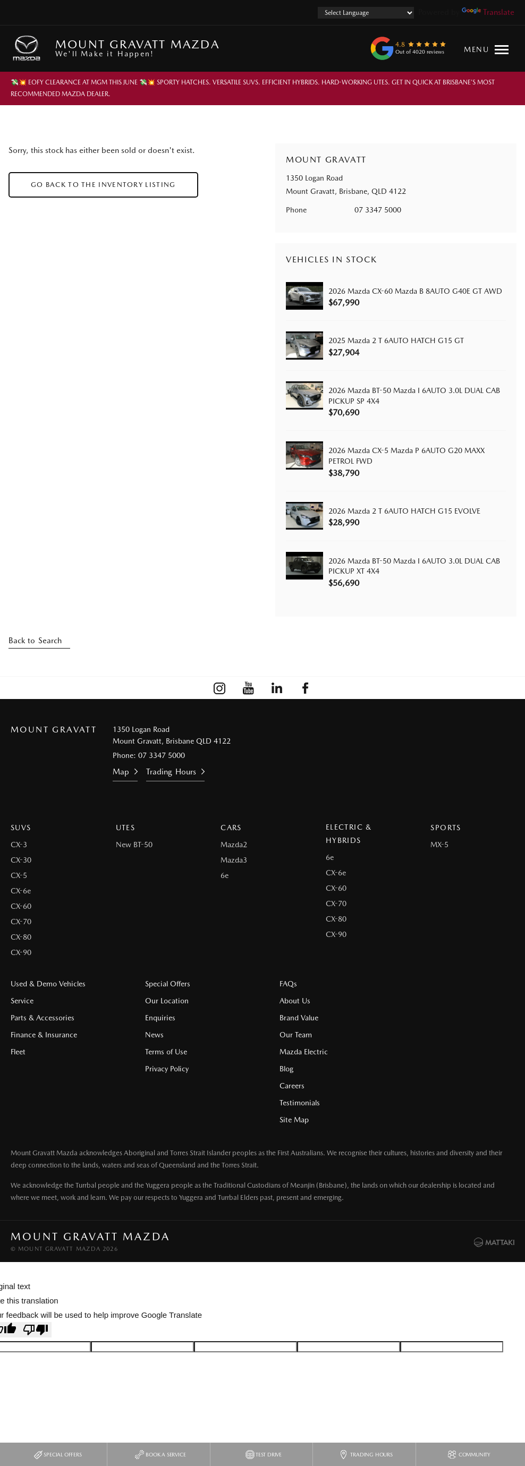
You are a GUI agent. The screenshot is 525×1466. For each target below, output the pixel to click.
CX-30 (21, 860)
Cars (231, 827)
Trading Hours (171, 772)
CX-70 (21, 921)
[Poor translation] (36, 1279)
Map (121, 772)
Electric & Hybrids (349, 834)
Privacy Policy (163, 1068)
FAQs (282, 983)
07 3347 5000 (377, 210)
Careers (416, 1000)
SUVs (21, 827)
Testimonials (424, 1017)
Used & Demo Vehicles (48, 983)
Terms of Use (163, 1051)
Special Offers (164, 983)
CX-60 (21, 906)
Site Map (419, 1034)
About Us (288, 1000)
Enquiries (157, 1017)
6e (224, 875)
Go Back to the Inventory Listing (103, 185)
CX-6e (21, 891)
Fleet (18, 1051)
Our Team (289, 1034)
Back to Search (35, 640)
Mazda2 (234, 844)
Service (22, 1000)
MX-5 (439, 844)
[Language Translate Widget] (366, 13)
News (151, 1034)
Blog (411, 983)
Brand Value (292, 1017)
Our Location (163, 1000)
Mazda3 (234, 860)
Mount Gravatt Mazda (137, 47)
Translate (488, 12)
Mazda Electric (297, 1051)
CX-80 (21, 937)
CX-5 (19, 875)
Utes (126, 827)
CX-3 (19, 844)
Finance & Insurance (44, 1034)
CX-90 (21, 952)
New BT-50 (134, 844)
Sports (445, 827)
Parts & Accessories (42, 1017)
